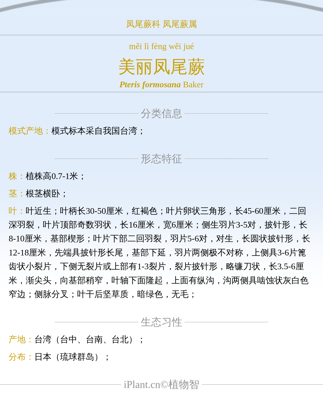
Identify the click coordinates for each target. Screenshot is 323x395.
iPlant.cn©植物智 (161, 384)
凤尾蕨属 (180, 24)
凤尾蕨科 (143, 24)
